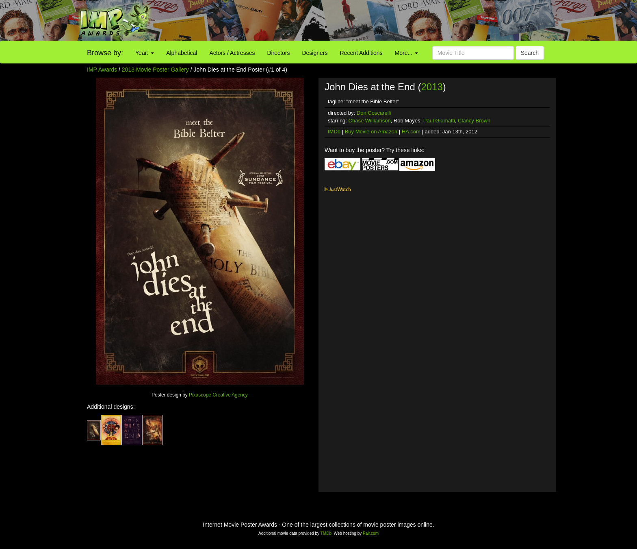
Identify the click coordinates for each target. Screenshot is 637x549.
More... (406, 53)
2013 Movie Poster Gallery (155, 69)
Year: (144, 53)
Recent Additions (361, 53)
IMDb (334, 132)
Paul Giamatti (439, 121)
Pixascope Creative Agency (218, 395)
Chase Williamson (370, 121)
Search (530, 53)
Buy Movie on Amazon (371, 132)
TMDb (326, 533)
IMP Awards (102, 69)
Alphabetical (181, 53)
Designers (314, 53)
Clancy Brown (474, 121)
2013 (431, 86)
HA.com (411, 132)
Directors (278, 53)
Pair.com (371, 533)
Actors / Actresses (232, 53)
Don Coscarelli (374, 113)
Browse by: (105, 53)
